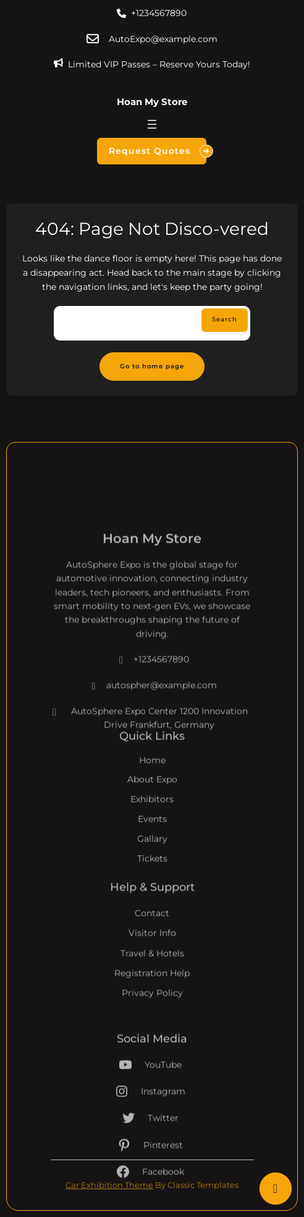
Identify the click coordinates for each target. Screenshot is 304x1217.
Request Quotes (157, 151)
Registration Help (152, 994)
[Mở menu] (152, 124)
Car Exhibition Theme (109, 1185)
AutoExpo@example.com (163, 39)
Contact (152, 934)
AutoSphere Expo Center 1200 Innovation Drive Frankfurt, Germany (149, 752)
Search (224, 319)
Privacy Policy (152, 1014)
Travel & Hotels (152, 974)
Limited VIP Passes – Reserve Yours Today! (159, 64)
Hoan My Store (152, 102)
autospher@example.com (152, 719)
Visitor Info (152, 954)
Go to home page (152, 366)
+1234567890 (159, 13)
